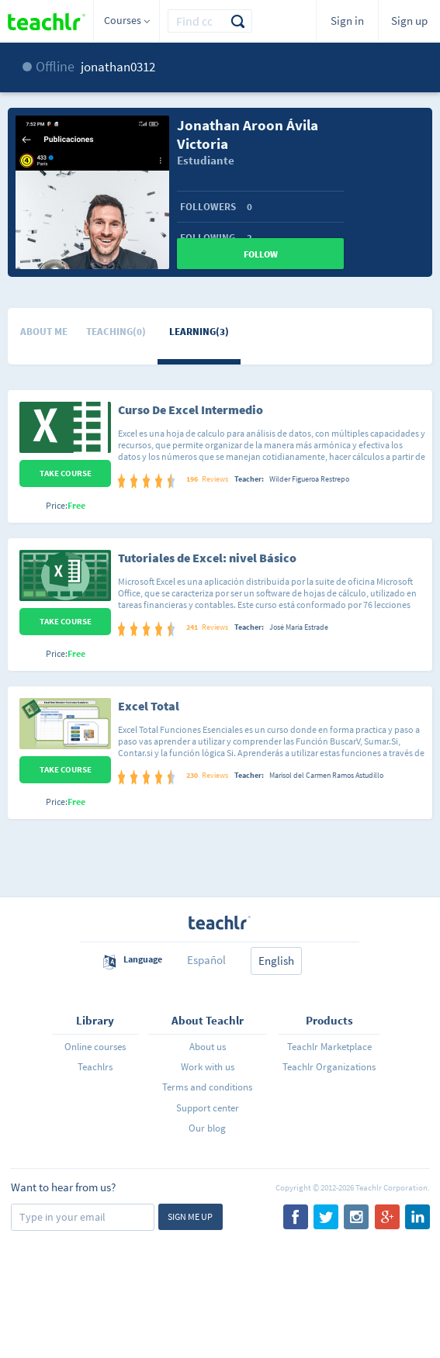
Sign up (409, 20)
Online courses (95, 1046)
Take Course (66, 473)
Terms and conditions (207, 1087)
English (276, 960)
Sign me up (190, 1216)
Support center (207, 1107)
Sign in (347, 20)
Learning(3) (199, 331)
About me (44, 331)
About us (207, 1046)
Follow (261, 254)
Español (206, 959)
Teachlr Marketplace (329, 1046)
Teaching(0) (116, 331)
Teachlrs (95, 1066)
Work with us (207, 1066)
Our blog (207, 1128)
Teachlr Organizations (329, 1066)
